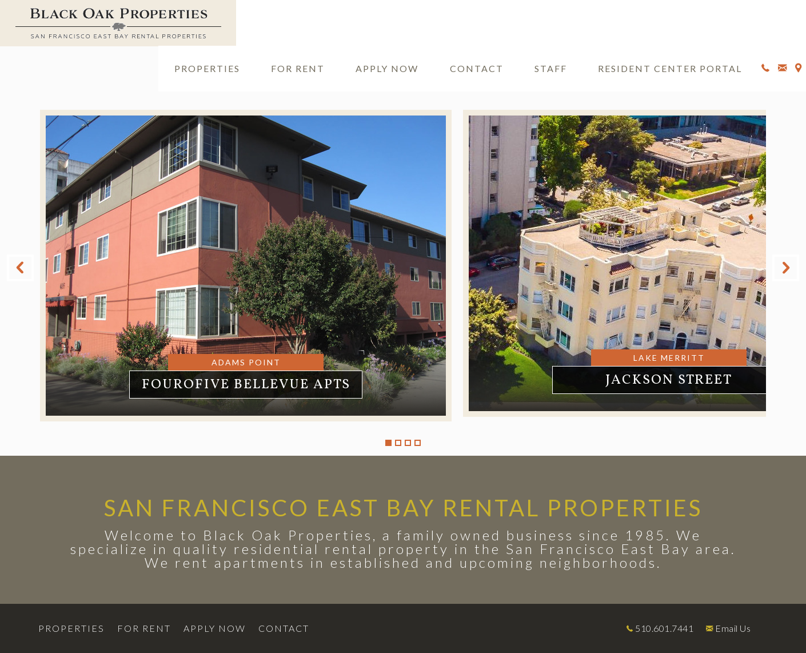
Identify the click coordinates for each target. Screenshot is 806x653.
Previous (20, 267)
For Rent (298, 68)
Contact (477, 68)
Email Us (733, 628)
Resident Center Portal (670, 68)
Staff (550, 68)
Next (785, 267)
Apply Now (387, 68)
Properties (207, 68)
